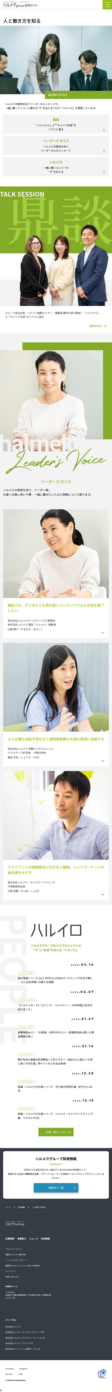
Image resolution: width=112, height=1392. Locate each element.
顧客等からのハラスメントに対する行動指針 (22, 1265)
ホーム (8, 1207)
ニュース (33, 1238)
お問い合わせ (10, 1277)
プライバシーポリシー (14, 1249)
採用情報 (21, 1207)
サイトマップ (10, 1271)
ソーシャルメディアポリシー (16, 1260)
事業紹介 (21, 1238)
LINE (21, 1374)
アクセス (8, 1298)
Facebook (9, 1368)
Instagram (23, 1368)
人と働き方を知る (39, 1207)
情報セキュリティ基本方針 (15, 1254)
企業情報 (9, 1238)
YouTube (8, 1374)
